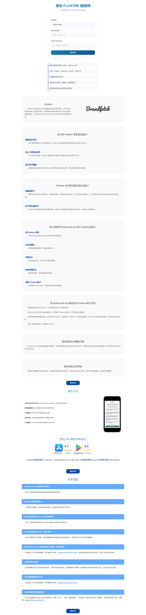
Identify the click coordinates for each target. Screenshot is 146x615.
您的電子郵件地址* (57, 41)
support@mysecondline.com (67, 552)
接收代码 (73, 383)
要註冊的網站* (55, 30)
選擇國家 (54, 20)
